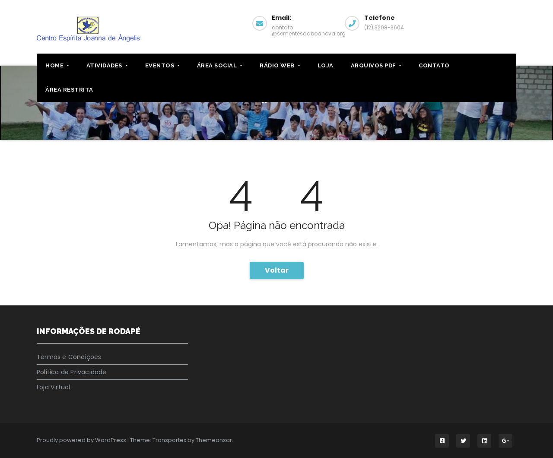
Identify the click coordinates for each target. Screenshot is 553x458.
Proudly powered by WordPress (82, 440)
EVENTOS (162, 65)
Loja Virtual (53, 387)
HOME (57, 65)
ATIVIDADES (107, 65)
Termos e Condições (69, 357)
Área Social (219, 65)
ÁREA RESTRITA (69, 89)
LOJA (326, 65)
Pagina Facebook (484, 22)
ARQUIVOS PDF (376, 65)
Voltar (277, 270)
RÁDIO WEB (280, 65)
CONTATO (434, 65)
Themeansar (214, 440)
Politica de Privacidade (72, 372)
